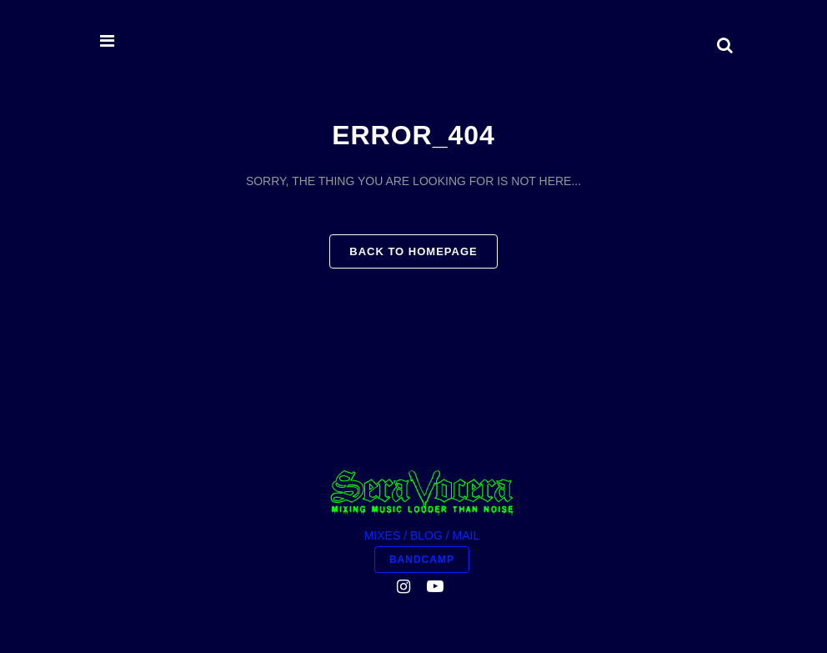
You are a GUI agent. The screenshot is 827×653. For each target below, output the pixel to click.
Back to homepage (413, 251)
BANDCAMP (421, 559)
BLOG (426, 535)
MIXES (382, 535)
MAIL (466, 535)
